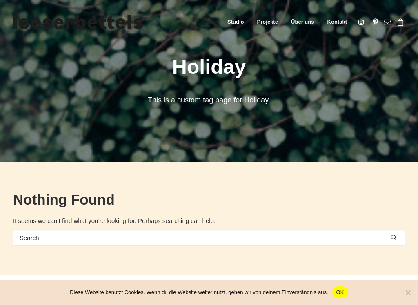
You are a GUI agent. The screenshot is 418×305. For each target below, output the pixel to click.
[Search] (209, 238)
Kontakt (337, 22)
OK (340, 292)
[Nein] (408, 292)
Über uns (302, 22)
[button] (363, 22)
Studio (235, 22)
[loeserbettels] (78, 22)
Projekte (267, 22)
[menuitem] (235, 22)
